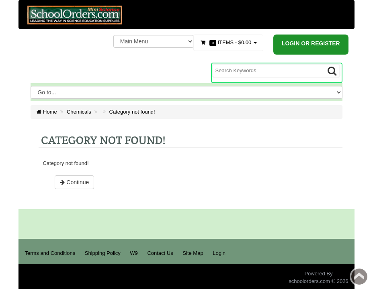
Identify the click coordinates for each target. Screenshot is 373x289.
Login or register (311, 43)
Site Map (192, 253)
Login (219, 253)
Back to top (359, 276)
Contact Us (160, 253)
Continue (74, 182)
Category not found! (132, 112)
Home (47, 112)
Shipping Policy (103, 253)
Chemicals (79, 112)
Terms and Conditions (50, 253)
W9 (134, 253)
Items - (228, 42)
